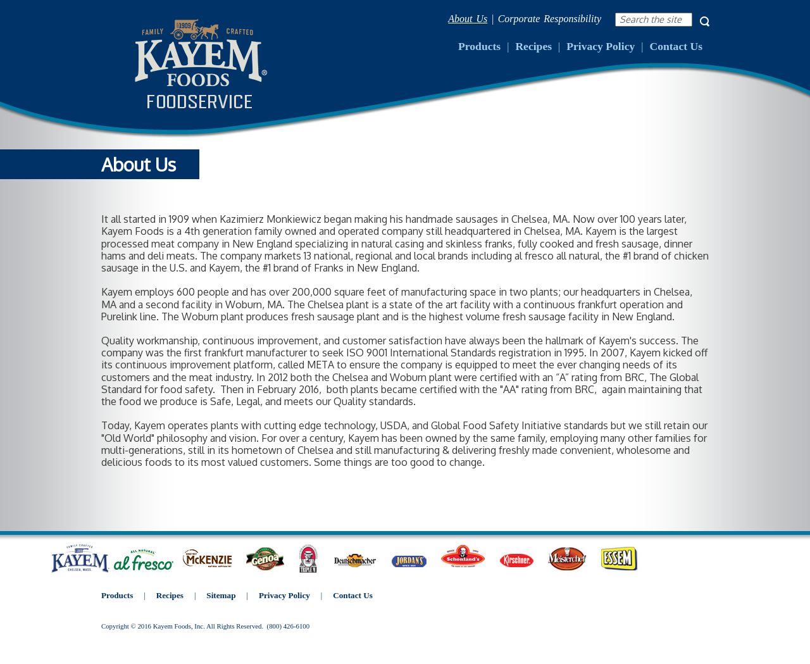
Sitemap (220, 595)
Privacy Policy (600, 46)
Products (479, 46)
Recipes (533, 46)
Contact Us (675, 46)
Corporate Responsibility (549, 18)
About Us (467, 18)
